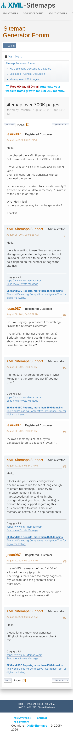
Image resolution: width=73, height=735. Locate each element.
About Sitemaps (58, 13)
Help (20, 703)
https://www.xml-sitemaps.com (24, 280)
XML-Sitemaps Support (25, 229)
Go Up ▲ (50, 703)
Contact (42, 718)
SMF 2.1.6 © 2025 (27, 707)
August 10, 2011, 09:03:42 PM (22, 560)
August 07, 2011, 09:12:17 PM (22, 140)
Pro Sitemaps (21, 722)
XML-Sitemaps (37, 725)
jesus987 (14, 134)
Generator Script (33, 13)
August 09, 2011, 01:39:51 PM (22, 431)
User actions (61, 124)
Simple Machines (46, 707)
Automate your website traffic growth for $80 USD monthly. (35, 89)
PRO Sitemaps (10, 13)
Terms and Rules (34, 703)
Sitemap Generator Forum (26, 31)
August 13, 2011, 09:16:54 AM (22, 617)
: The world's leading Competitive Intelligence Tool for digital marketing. (36, 294)
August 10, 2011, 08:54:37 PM (22, 465)
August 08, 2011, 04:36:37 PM (22, 314)
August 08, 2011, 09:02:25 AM (23, 234)
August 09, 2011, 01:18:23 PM (22, 367)
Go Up (8, 680)
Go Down (9, 124)
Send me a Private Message (22, 283)
